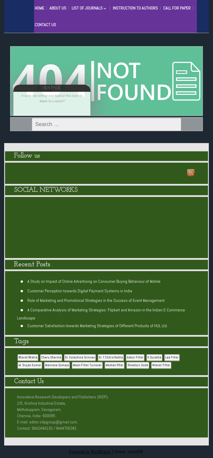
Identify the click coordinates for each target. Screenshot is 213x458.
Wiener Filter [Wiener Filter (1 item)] (161, 365)
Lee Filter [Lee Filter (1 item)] (172, 357)
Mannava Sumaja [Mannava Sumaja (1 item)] (57, 365)
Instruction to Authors (135, 8)
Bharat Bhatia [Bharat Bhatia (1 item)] (27, 357)
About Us (58, 8)
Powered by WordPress (90, 451)
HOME (39, 8)
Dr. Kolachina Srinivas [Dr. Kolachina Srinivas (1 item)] (80, 357)
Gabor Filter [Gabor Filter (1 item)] (135, 357)
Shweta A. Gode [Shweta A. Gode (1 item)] (137, 365)
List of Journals (87, 8)
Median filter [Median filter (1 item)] (115, 365)
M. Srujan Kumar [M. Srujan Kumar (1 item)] (29, 365)
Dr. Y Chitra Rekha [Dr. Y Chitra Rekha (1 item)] (111, 357)
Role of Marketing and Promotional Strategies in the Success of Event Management (96, 300)
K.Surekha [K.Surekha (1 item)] (154, 357)
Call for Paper (177, 8)
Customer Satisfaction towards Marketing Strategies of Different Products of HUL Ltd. (97, 325)
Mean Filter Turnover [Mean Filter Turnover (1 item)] (87, 365)
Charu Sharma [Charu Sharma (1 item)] (51, 357)
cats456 (135, 451)
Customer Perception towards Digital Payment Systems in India (79, 290)
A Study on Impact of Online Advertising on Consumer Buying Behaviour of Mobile (93, 281)
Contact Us (45, 24)
